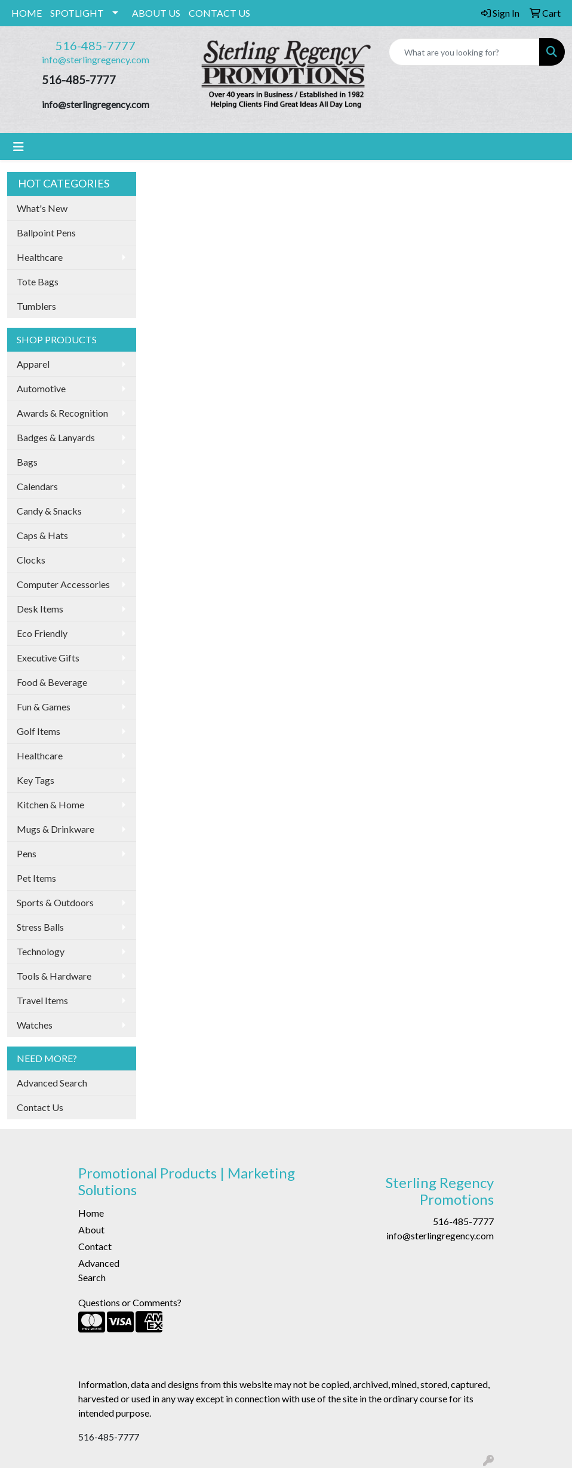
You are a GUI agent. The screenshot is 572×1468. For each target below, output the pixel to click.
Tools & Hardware (54, 975)
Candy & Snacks (49, 510)
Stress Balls (40, 926)
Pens (26, 853)
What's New (42, 208)
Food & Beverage (52, 682)
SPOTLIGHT (77, 13)
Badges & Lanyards (56, 437)
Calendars (37, 486)
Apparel (33, 364)
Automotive (41, 388)
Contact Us (40, 1107)
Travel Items (42, 1000)
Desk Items (40, 608)
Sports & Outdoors (55, 902)
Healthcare (40, 257)
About (91, 1229)
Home (91, 1212)
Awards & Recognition (62, 412)
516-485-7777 (96, 45)
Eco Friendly (42, 633)
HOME (26, 13)
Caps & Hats (42, 535)
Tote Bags (38, 281)
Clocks (31, 559)
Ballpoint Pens (46, 232)
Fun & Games (43, 706)
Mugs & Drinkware (55, 829)
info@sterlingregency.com (95, 59)
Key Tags (35, 780)
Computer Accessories (63, 584)
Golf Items (38, 731)
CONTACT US (219, 13)
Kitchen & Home (50, 804)
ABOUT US (156, 13)
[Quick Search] (464, 52)
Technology (40, 951)
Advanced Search (52, 1082)
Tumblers (36, 306)
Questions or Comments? (130, 1302)
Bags (27, 461)
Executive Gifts (48, 657)
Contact (95, 1246)
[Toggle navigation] (18, 146)
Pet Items (36, 878)
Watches (35, 1024)
